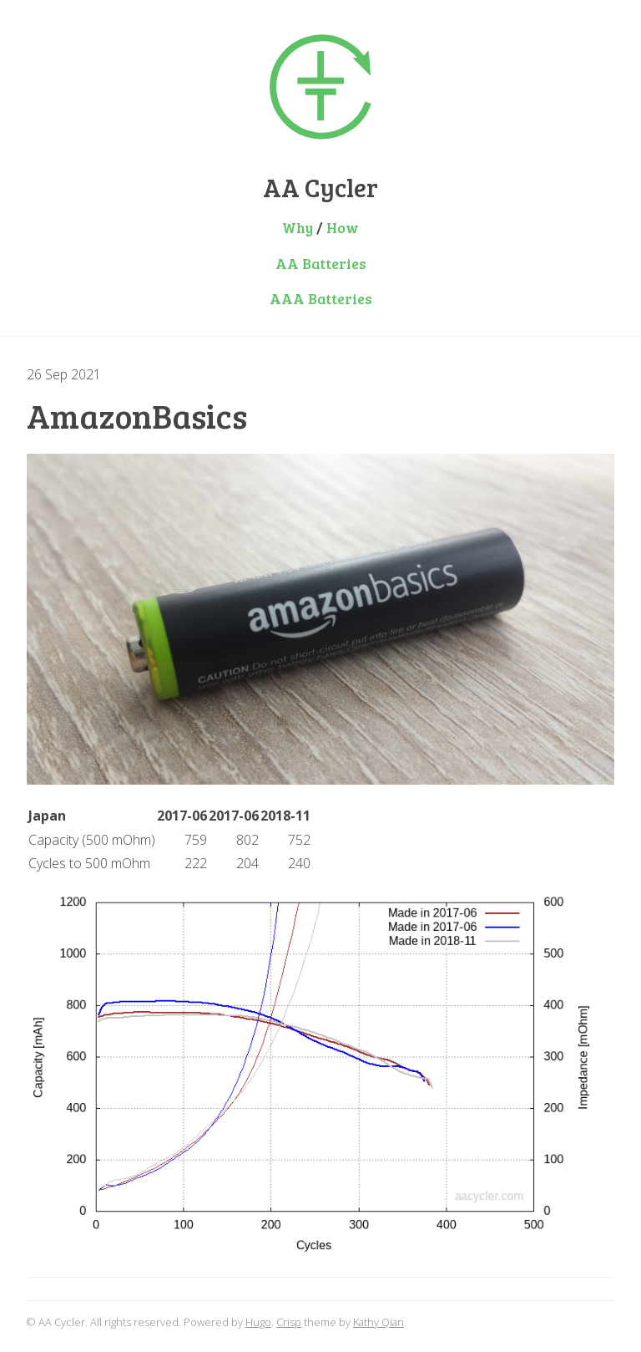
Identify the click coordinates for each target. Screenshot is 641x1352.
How (342, 227)
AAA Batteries (321, 298)
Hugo (258, 1321)
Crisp (288, 1321)
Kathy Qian (378, 1321)
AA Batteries (320, 263)
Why (297, 227)
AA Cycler (320, 187)
